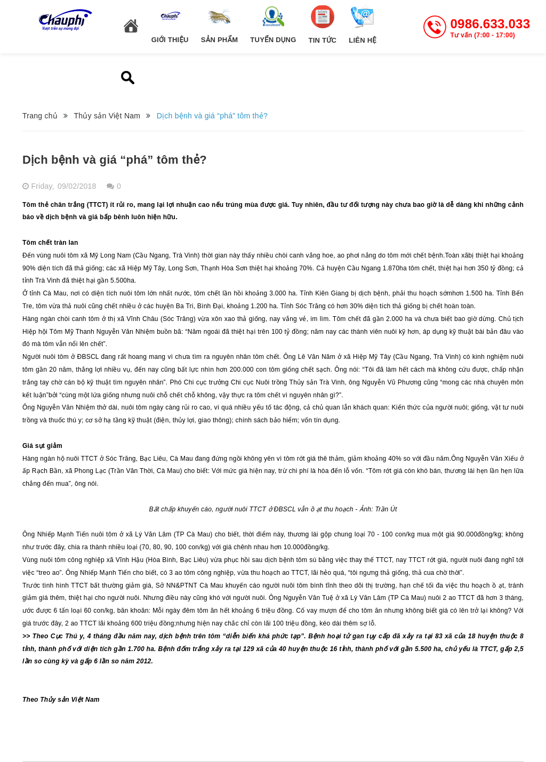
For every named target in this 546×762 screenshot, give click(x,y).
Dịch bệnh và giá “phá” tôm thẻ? (114, 159)
